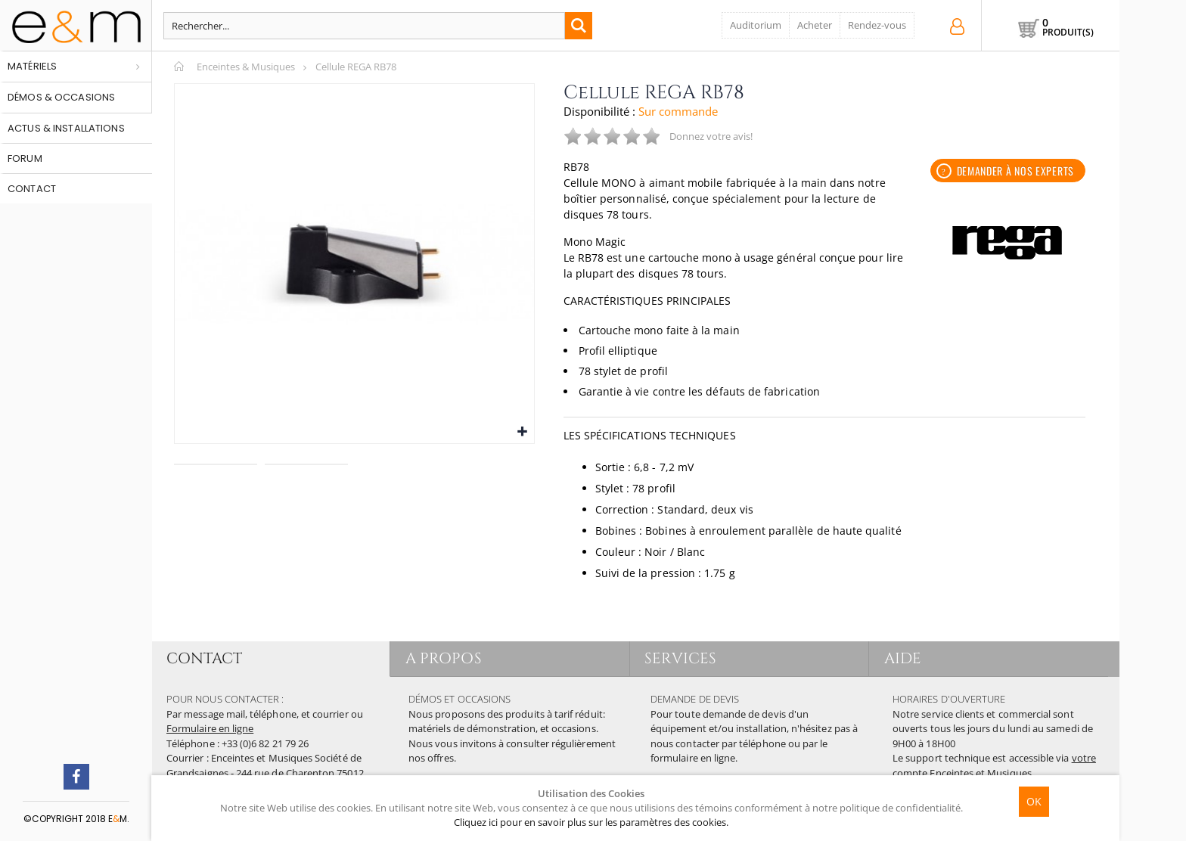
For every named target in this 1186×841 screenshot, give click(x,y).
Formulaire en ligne (209, 728)
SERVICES (681, 658)
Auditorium (755, 25)
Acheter (814, 25)
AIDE (902, 658)
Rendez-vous (877, 25)
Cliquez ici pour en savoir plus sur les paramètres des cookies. (591, 822)
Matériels (32, 66)
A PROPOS (443, 658)
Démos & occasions (61, 97)
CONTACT (204, 658)
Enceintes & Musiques (246, 66)
